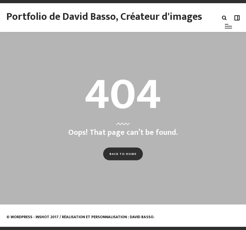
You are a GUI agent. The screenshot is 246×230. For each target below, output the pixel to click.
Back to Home (123, 154)
